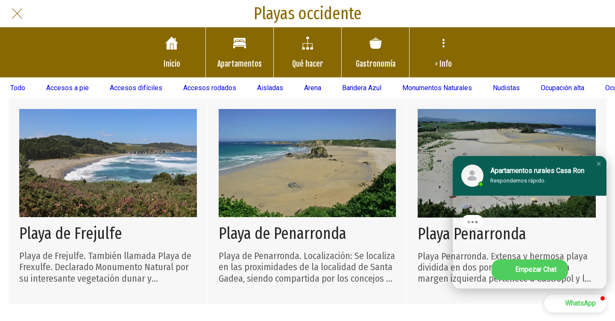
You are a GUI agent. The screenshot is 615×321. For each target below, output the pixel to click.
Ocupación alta (562, 88)
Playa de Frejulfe (70, 233)
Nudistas (506, 88)
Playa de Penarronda (282, 233)
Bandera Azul (361, 88)
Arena (312, 88)
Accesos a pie (67, 88)
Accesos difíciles (136, 88)
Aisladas (270, 88)
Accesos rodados (209, 88)
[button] (598, 163)
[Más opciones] (443, 52)
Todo (17, 88)
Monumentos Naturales (437, 88)
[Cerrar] (17, 14)
